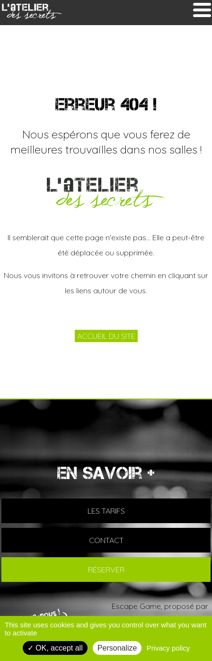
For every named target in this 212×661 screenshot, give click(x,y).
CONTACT (106, 540)
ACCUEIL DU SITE (106, 336)
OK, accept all (55, 648)
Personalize (117, 648)
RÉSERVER (106, 569)
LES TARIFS (106, 511)
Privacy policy (168, 648)
